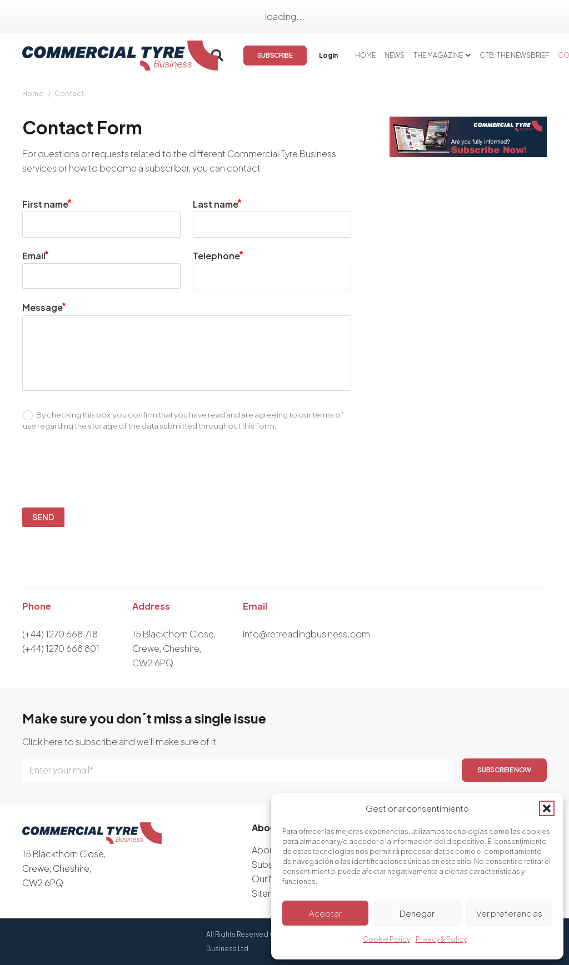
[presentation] (192, 469)
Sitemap (269, 893)
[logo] (120, 56)
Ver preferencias (509, 913)
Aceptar (325, 913)
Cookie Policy (386, 939)
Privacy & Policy (441, 939)
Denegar (417, 913)
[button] (546, 808)
